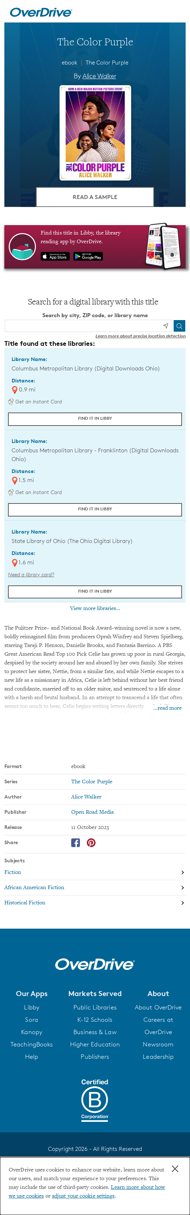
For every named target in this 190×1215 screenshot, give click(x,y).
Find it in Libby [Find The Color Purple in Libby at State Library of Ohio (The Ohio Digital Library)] (95, 591)
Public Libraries (95, 1007)
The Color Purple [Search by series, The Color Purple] (92, 782)
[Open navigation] (176, 12)
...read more (167, 708)
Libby (31, 1007)
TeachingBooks (32, 1044)
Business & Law (94, 1032)
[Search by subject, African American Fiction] (95, 888)
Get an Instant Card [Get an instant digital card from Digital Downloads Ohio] (35, 401)
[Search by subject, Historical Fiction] (95, 903)
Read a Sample (95, 196)
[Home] (41, 11)
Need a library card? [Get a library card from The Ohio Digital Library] (31, 574)
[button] (31, 993)
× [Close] (175, 1169)
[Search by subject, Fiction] (95, 872)
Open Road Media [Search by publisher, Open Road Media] (92, 812)
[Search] (179, 326)
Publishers (95, 1056)
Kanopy (31, 1032)
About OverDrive (158, 1007)
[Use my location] (165, 326)
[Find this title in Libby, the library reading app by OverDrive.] (95, 247)
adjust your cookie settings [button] (83, 1196)
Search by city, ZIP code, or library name (95, 315)
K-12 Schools (94, 1019)
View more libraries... (95, 608)
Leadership (158, 1056)
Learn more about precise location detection (141, 336)
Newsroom (158, 1044)
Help (31, 1056)
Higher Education (95, 1044)
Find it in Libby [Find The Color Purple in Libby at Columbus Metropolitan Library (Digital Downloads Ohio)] (95, 418)
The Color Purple (107, 62)
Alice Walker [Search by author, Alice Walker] (99, 76)
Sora (31, 1019)
